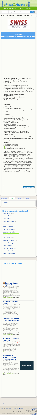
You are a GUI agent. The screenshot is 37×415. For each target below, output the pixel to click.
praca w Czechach (8, 221)
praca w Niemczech (9, 240)
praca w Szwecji (8, 251)
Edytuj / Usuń (4, 198)
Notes (27, 198)
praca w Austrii (7, 216)
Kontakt (19, 198)
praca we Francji (8, 229)
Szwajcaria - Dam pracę (23, 15)
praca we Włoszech (9, 253)
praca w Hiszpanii (8, 232)
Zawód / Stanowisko (10, 8)
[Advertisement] (17, 57)
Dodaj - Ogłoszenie (25, 8)
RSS (33, 409)
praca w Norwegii (8, 243)
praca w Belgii (7, 218)
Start (2, 408)
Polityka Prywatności (19, 408)
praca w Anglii (7, 213)
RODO (28, 408)
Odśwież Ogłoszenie (29, 187)
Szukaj (32, 12)
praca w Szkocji (7, 245)
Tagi (12, 198)
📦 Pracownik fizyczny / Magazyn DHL (11, 284)
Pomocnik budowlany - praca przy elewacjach (11, 319)
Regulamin (8, 408)
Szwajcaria (10, 15)
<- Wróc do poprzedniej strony (8, 404)
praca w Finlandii (8, 226)
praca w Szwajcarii (8, 248)
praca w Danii (7, 224)
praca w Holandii (8, 235)
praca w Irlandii (7, 237)
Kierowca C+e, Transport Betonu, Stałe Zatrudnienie (9, 357)
